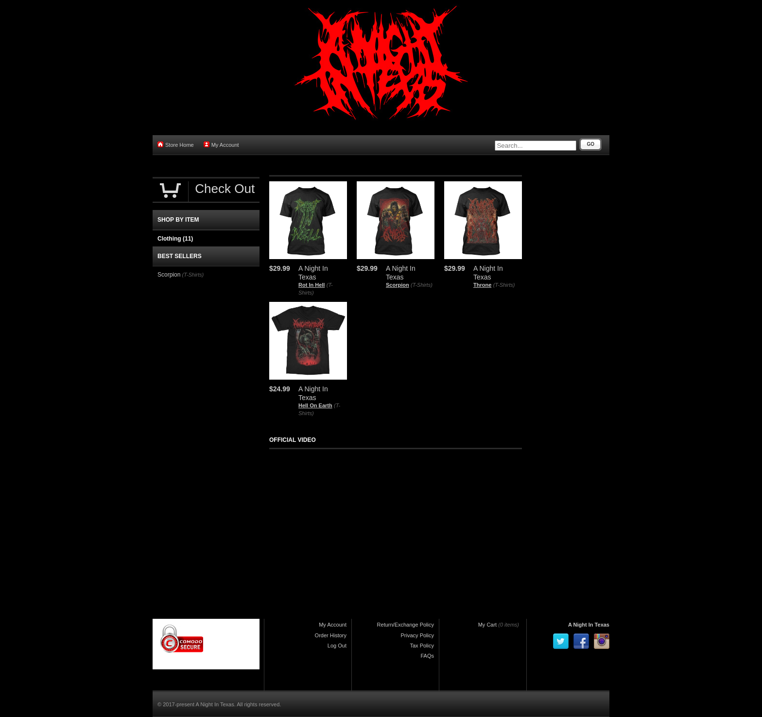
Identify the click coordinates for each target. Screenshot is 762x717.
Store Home (175, 144)
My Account (221, 144)
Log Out (337, 645)
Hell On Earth (315, 405)
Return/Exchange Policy (405, 625)
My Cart (487, 625)
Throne (482, 285)
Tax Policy (422, 645)
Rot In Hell (311, 285)
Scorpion (397, 285)
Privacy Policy (417, 635)
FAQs (427, 656)
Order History (330, 635)
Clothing (175, 238)
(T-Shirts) (422, 285)
